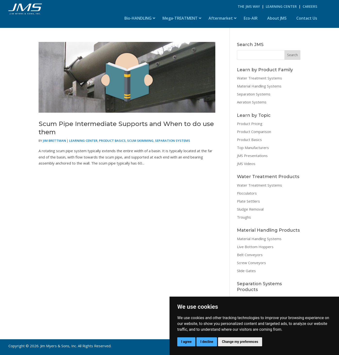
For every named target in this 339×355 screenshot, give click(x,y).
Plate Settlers (248, 201)
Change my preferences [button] (240, 342)
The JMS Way (249, 6)
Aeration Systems (251, 102)
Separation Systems (172, 140)
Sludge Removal (250, 209)
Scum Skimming (140, 140)
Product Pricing (249, 123)
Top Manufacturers (253, 147)
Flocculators (247, 193)
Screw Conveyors (251, 262)
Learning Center (281, 6)
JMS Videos (246, 163)
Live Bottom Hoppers (255, 246)
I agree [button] (186, 342)
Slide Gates (246, 270)
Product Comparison (254, 131)
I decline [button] (206, 342)
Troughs (244, 217)
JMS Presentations (252, 155)
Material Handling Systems (259, 86)
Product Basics (112, 140)
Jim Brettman (54, 140)
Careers (310, 6)
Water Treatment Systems (259, 78)
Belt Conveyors (250, 254)
